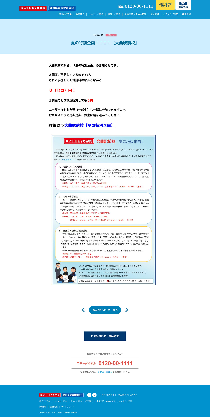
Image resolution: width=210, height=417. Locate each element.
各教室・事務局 (105, 372)
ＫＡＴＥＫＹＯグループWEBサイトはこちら (118, 395)
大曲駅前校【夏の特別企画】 (89, 125)
